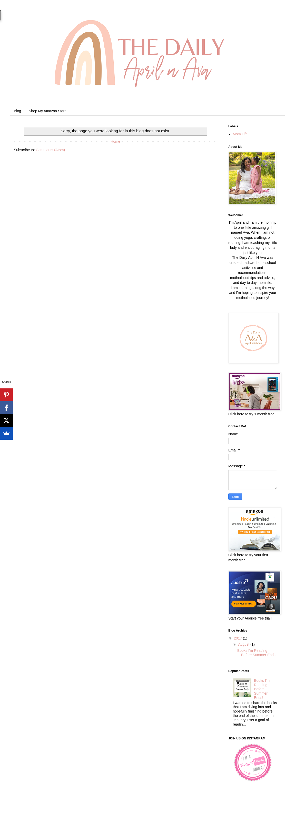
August (244, 644)
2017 (238, 638)
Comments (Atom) (50, 150)
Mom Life (240, 134)
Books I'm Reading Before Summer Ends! (257, 652)
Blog (17, 111)
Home (115, 141)
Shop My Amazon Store (47, 111)
